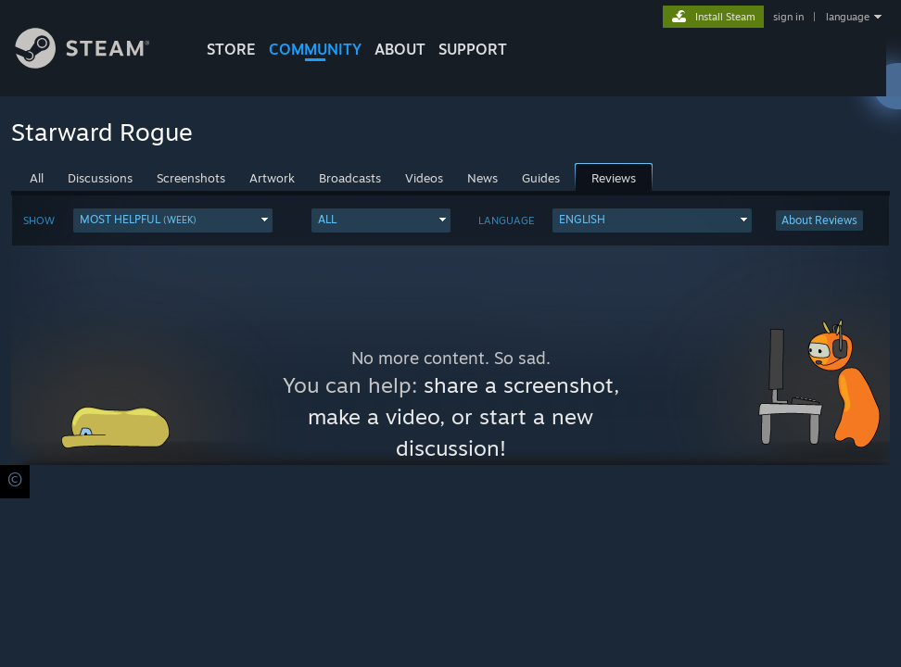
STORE (231, 49)
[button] (173, 220)
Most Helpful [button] (138, 219)
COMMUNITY (315, 49)
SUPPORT (472, 49)
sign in (788, 16)
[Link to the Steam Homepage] (96, 63)
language (847, 16)
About (399, 49)
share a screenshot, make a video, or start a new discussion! (463, 416)
